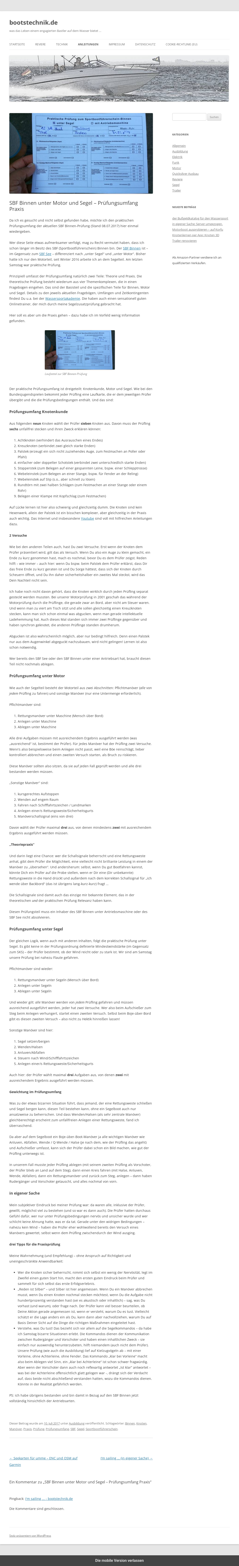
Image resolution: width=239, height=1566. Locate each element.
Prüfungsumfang (57, 1429)
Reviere (40, 44)
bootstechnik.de (33, 22)
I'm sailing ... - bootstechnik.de (49, 1498)
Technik (62, 44)
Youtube (87, 518)
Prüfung (38, 1429)
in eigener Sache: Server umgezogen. (197, 224)
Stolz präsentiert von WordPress (30, 1536)
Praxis (27, 1429)
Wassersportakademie (62, 298)
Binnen (130, 1423)
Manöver (15, 1429)
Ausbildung (76, 1423)
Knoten (141, 1423)
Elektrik (177, 157)
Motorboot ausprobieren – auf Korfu (197, 229)
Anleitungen (88, 44)
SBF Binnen (132, 248)
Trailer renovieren (184, 241)
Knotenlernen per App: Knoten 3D (195, 235)
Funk (175, 162)
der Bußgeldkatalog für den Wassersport (200, 218)
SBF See (45, 254)
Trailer (176, 190)
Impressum (117, 44)
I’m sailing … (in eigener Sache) (127, 1458)
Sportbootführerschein (102, 1429)
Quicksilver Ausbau (185, 174)
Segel (80, 1429)
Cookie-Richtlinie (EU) (181, 44)
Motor (176, 168)
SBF (73, 1429)
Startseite (17, 44)
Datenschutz (145, 44)
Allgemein (179, 146)
